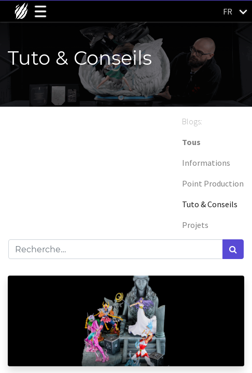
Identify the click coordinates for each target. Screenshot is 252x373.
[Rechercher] (233, 249)
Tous (191, 142)
